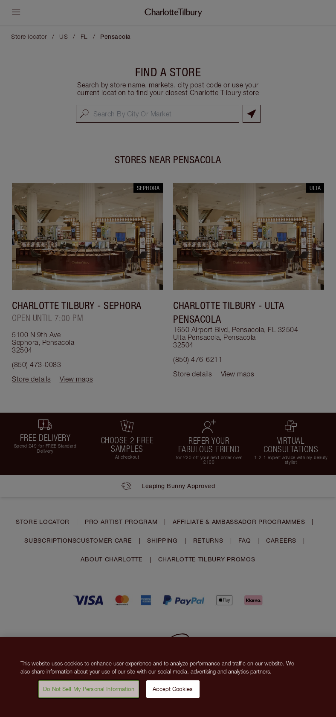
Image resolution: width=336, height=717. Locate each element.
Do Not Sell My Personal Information (88, 692)
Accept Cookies (173, 692)
